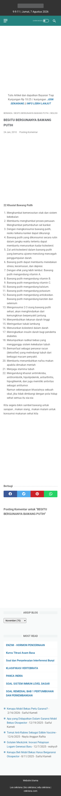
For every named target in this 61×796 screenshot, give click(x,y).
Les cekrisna (16, 787)
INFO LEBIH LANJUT (39, 103)
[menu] (5, 20)
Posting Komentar (28, 132)
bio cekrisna (30, 787)
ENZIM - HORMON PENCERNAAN (25, 645)
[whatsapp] (50, 494)
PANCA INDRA (14, 675)
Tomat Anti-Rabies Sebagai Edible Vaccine (31, 732)
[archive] (15, 620)
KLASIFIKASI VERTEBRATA (22, 668)
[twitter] (24, 494)
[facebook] (10, 494)
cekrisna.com (30, 791)
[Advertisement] (30, 60)
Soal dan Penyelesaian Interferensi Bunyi (30, 660)
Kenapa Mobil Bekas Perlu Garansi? (27, 708)
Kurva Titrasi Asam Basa (20, 652)
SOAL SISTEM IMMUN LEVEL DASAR (28, 683)
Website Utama (30, 780)
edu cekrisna (43, 787)
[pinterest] (37, 494)
